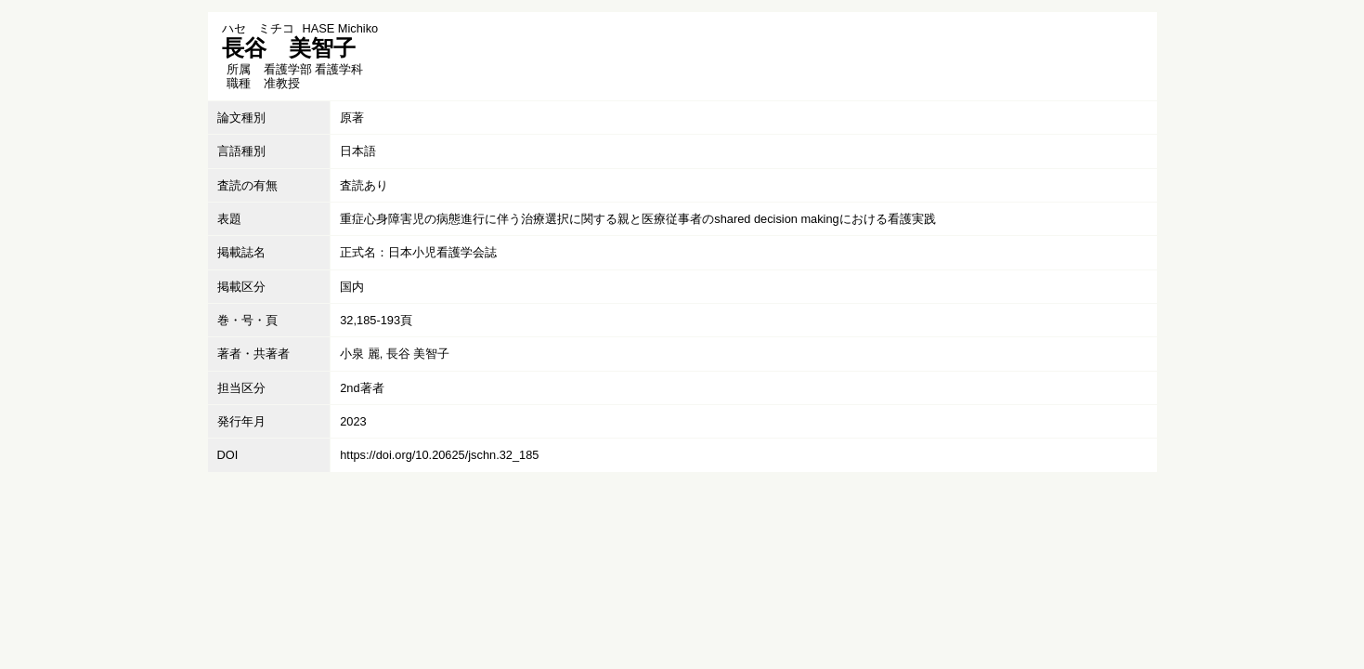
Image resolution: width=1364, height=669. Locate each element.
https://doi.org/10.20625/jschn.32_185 (439, 455)
